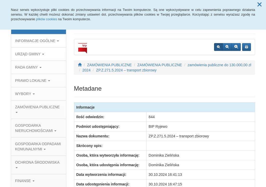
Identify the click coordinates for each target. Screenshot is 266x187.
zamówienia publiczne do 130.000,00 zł (219, 65)
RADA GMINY (28, 67)
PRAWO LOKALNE (32, 80)
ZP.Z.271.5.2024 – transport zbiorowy (126, 70)
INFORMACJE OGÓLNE (37, 41)
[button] (259, 4)
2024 (86, 70)
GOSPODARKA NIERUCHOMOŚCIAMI (35, 128)
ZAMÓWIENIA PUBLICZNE (37, 109)
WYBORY (25, 94)
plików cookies (46, 19)
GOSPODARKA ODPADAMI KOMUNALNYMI (38, 146)
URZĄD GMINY (29, 54)
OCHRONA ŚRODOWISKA (37, 164)
